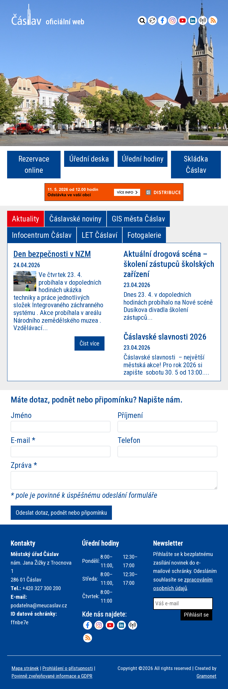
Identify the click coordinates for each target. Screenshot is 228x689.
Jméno (21, 415)
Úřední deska (89, 158)
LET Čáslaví (99, 235)
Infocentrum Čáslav (42, 235)
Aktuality (25, 218)
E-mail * (23, 440)
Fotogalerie (144, 235)
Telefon (129, 440)
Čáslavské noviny (75, 218)
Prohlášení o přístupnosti (67, 668)
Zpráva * (24, 465)
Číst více (89, 343)
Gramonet (206, 676)
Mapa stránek (25, 668)
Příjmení (130, 415)
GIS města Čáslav (138, 218)
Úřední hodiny (143, 158)
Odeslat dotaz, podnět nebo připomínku (61, 512)
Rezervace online (33, 164)
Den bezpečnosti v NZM (52, 254)
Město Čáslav (48, 14)
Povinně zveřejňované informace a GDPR (52, 676)
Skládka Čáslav (196, 164)
